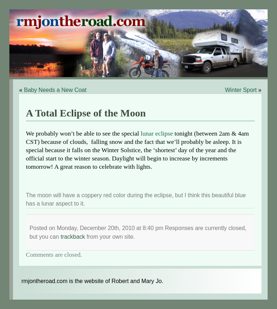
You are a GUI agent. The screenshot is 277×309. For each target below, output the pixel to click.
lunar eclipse (157, 133)
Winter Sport (241, 90)
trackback (73, 237)
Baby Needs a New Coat (55, 90)
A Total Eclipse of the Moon (86, 113)
